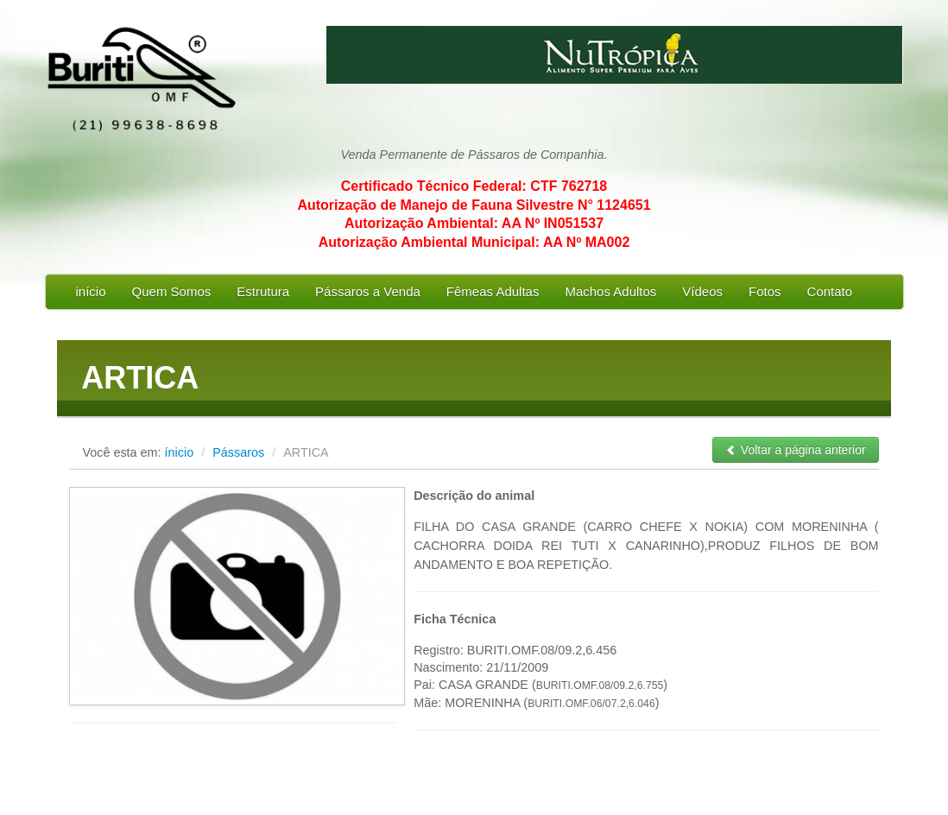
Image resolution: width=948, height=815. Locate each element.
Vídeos (702, 291)
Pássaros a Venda (367, 291)
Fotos (765, 291)
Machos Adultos (610, 291)
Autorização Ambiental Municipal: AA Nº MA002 (474, 242)
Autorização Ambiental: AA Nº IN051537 (474, 223)
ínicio (179, 452)
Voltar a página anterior (795, 450)
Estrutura (263, 291)
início (91, 291)
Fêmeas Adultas (493, 291)
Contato (830, 291)
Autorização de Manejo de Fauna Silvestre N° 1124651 (473, 205)
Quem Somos (172, 291)
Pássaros (240, 452)
